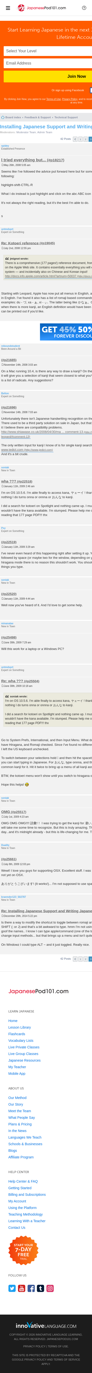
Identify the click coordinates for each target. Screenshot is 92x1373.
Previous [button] (75, 139)
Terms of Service (67, 1359)
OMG (5, 812)
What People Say (21, 1118)
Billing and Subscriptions (27, 1195)
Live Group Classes (23, 1054)
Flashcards (16, 1034)
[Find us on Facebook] (31, 1288)
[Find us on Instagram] (50, 1288)
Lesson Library (19, 1027)
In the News (17, 1131)
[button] (84, 8)
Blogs (12, 1151)
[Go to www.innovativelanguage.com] (46, 1324)
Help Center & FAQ (23, 1181)
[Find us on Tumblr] (40, 1288)
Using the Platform (22, 1208)
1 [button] (80, 139)
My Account (17, 1201)
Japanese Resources (24, 1060)
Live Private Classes (23, 1047)
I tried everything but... (23, 160)
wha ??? (8, 481)
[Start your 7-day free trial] (23, 1251)
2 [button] (85, 139)
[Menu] (8, 8)
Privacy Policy (69, 99)
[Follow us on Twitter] (12, 1288)
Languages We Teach (24, 1137)
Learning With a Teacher (27, 1221)
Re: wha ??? (12, 681)
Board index (13, 117)
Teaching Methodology (25, 1214)
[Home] (41, 12)
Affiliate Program (21, 1157)
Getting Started (19, 1188)
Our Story (15, 1104)
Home (12, 1021)
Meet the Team (19, 1111)
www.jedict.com (12, 449)
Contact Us (16, 1228)
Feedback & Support (38, 117)
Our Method (17, 1098)
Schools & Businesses (25, 1144)
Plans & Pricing (20, 1124)
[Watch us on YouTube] (22, 1288)
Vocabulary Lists (20, 1041)
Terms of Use (53, 99)
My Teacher (17, 1067)
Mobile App (16, 1074)
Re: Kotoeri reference (20, 243)
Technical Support (66, 117)
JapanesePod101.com (62, 1339)
